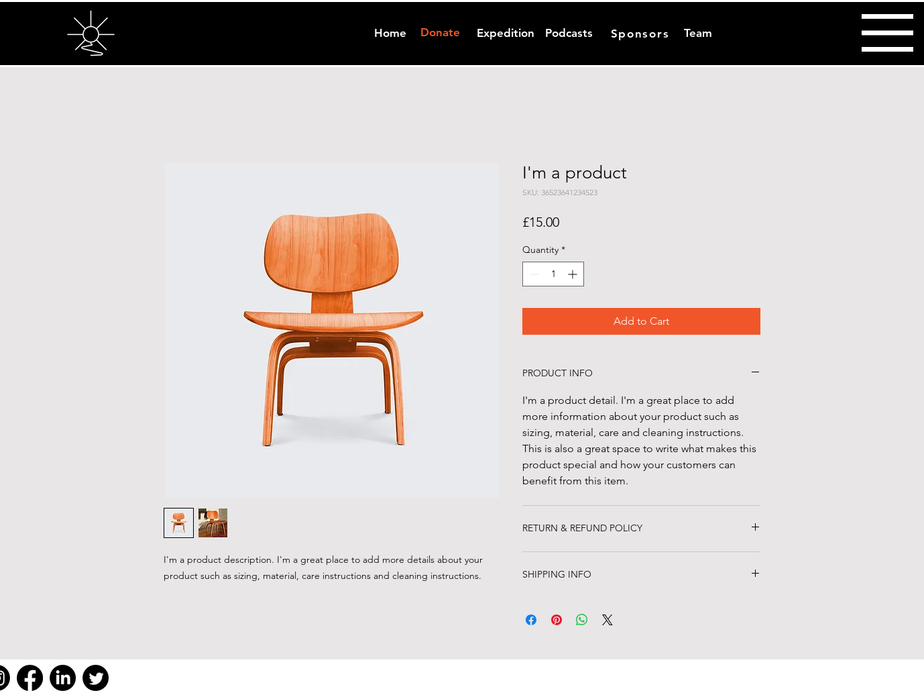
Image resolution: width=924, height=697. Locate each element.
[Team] (697, 33)
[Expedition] (505, 33)
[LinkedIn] (63, 678)
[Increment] (573, 274)
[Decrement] (532, 274)
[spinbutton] (553, 274)
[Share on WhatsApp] (582, 620)
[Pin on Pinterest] (556, 620)
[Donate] (439, 32)
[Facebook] (30, 678)
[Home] (390, 33)
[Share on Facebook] (531, 620)
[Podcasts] (569, 33)
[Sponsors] (641, 33)
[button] (887, 33)
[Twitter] (95, 678)
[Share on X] (607, 620)
